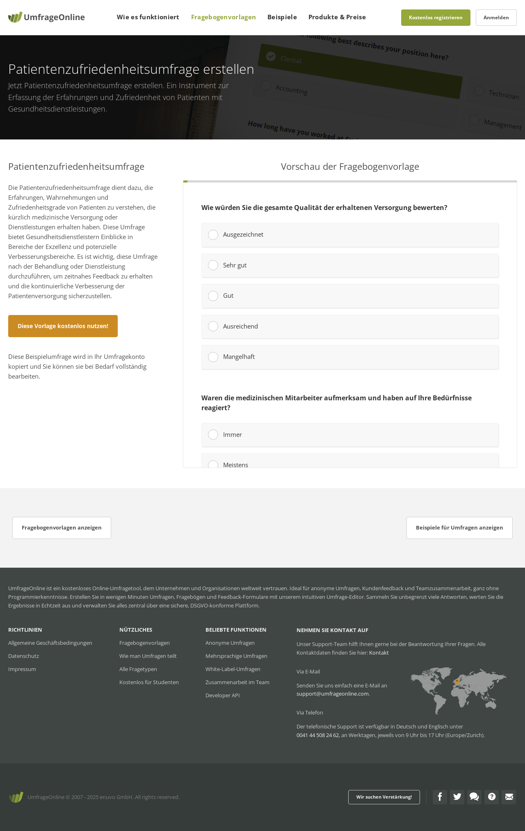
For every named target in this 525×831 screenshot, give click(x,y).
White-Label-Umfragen (232, 669)
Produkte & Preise (337, 17)
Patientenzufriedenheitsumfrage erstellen (93, 85)
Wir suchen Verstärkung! (384, 797)
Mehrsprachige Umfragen (236, 656)
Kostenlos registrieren (436, 17)
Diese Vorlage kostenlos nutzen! (63, 326)
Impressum (22, 669)
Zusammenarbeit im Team (237, 682)
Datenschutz (23, 656)
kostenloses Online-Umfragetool (101, 588)
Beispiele (282, 17)
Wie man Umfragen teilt (148, 656)
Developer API (222, 695)
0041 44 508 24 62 (318, 735)
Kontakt (379, 652)
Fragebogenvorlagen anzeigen (62, 527)
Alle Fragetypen (138, 669)
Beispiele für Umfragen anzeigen (459, 527)
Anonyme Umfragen (230, 642)
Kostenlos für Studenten (149, 682)
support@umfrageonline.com (333, 693)
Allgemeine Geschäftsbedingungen (50, 642)
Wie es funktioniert (148, 17)
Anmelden (496, 17)
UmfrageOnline (45, 797)
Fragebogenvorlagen (223, 17)
